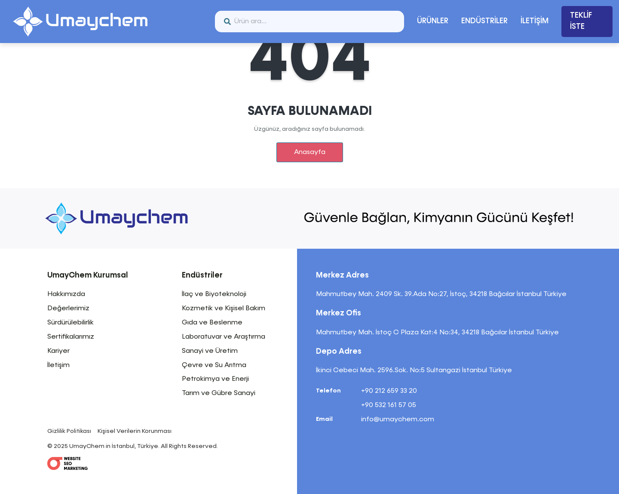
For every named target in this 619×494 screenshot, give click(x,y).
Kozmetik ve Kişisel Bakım (223, 308)
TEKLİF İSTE (581, 21)
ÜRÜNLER (432, 21)
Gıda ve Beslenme (212, 322)
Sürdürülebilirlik (70, 322)
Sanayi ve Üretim (210, 351)
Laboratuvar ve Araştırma (223, 336)
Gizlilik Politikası (69, 431)
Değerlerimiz (68, 308)
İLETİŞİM (535, 21)
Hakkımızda (66, 294)
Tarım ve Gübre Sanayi (218, 393)
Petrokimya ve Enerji (215, 379)
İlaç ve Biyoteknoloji (214, 294)
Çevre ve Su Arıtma (214, 365)
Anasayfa (309, 152)
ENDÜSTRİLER (484, 21)
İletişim (58, 365)
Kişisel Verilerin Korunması (135, 431)
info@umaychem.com (397, 419)
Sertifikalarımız (70, 336)
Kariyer (58, 351)
